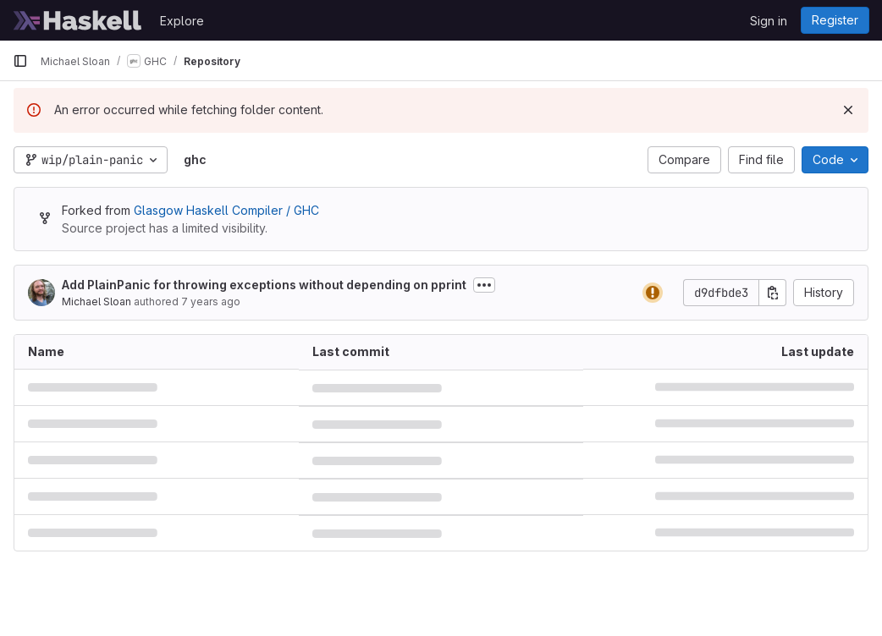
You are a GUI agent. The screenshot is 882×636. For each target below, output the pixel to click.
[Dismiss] (848, 110)
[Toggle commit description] (484, 285)
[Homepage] (77, 20)
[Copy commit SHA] (772, 292)
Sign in (768, 21)
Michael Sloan (96, 301)
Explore (182, 21)
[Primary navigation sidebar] (20, 60)
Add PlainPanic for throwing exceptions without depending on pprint (264, 284)
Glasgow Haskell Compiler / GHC (226, 210)
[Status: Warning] (652, 292)
